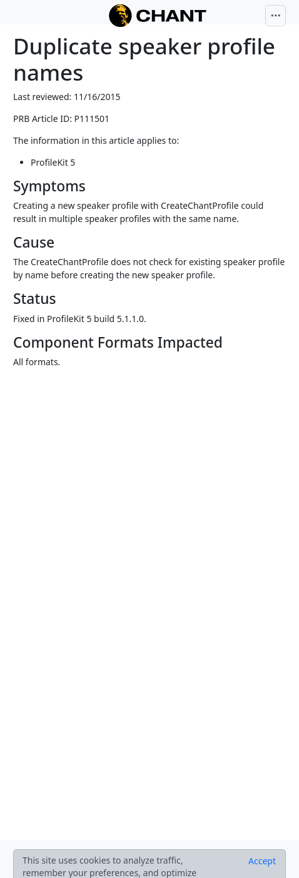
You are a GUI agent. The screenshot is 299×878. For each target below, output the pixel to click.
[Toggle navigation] (275, 15)
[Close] (262, 861)
